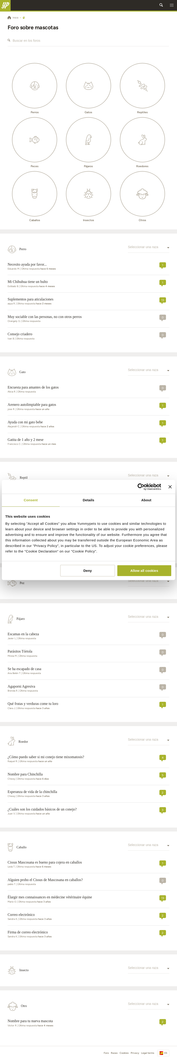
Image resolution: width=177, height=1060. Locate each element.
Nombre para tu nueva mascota (30, 1021)
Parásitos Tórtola (20, 651)
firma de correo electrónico (28, 932)
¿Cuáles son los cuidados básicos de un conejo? (42, 809)
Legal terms (147, 1052)
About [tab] (146, 500)
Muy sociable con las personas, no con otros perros (45, 317)
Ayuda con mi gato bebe (25, 422)
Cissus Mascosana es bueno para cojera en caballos (45, 862)
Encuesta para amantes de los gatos (33, 387)
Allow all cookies (144, 571)
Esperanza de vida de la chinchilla (32, 792)
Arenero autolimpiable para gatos (32, 405)
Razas (114, 1052)
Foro (106, 1052)
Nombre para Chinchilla (25, 774)
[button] (171, 5)
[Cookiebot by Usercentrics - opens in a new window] (141, 486)
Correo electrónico (21, 915)
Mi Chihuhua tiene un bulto (28, 282)
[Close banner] (170, 486)
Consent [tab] (31, 500)
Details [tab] (88, 500)
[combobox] (148, 249)
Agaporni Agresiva (21, 686)
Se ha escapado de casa (24, 669)
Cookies (124, 1052)
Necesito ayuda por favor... (27, 264)
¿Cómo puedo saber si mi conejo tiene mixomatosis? (46, 757)
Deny (87, 571)
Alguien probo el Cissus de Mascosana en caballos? (45, 880)
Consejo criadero (20, 334)
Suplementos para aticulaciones (30, 299)
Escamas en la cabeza (23, 634)
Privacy (135, 1052)
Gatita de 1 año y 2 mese (26, 440)
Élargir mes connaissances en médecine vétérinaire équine (50, 897)
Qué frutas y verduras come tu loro (33, 704)
